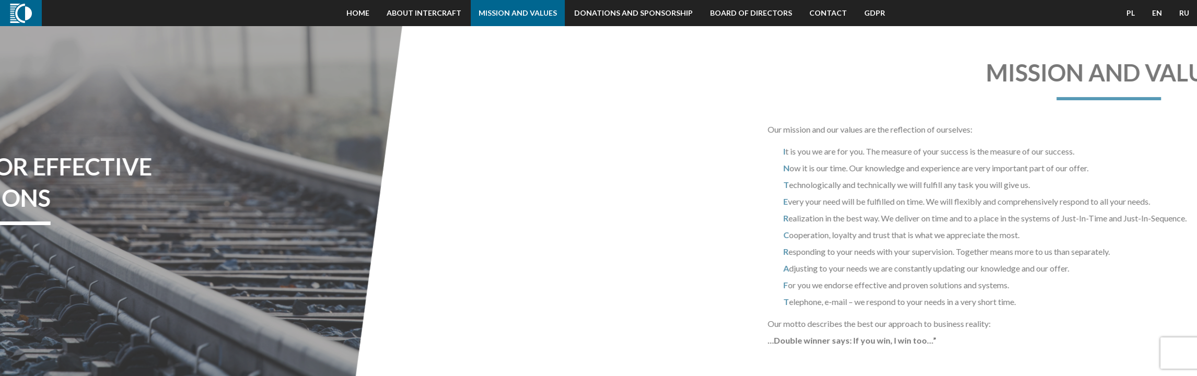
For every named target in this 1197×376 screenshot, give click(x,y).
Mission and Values (518, 12)
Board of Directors (751, 12)
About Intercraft (424, 12)
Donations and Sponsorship (633, 12)
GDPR (874, 12)
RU (1184, 12)
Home (357, 12)
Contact (828, 12)
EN (1157, 12)
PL (1130, 12)
